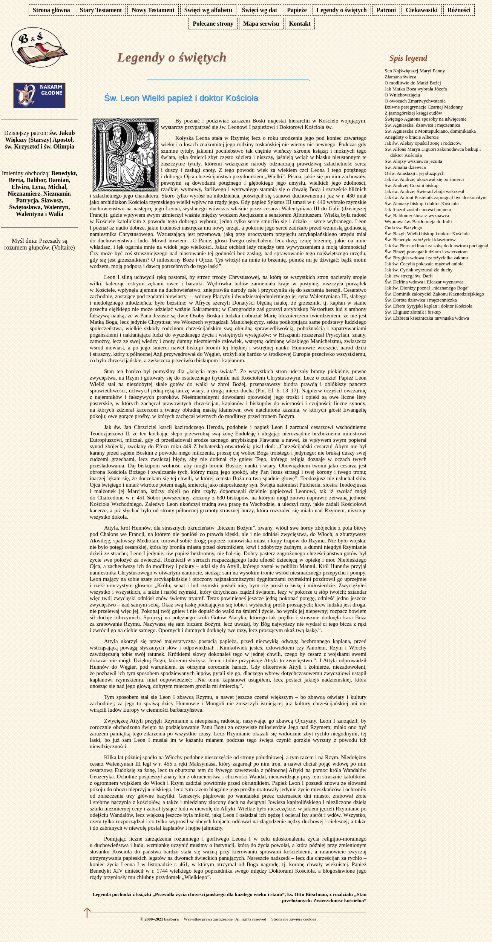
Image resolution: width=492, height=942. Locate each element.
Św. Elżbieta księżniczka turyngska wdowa (427, 318)
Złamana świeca (400, 77)
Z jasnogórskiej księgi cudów (413, 113)
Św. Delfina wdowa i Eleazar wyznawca (424, 282)
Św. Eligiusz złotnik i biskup (413, 312)
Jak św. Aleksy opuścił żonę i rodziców (423, 143)
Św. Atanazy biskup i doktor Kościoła (421, 203)
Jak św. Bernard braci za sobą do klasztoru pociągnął (436, 245)
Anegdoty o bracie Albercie (411, 137)
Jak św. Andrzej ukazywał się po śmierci (424, 179)
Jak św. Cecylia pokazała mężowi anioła (424, 264)
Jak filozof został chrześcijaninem (418, 209)
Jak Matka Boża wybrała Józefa (416, 89)
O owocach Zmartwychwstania (415, 101)
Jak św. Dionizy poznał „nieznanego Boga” (427, 288)
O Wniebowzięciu (402, 95)
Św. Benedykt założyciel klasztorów (420, 239)
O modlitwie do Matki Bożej (413, 83)
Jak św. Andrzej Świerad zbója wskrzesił (424, 191)
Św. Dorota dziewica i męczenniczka (421, 300)
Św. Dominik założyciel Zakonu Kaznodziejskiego (434, 294)
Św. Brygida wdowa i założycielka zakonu (426, 257)
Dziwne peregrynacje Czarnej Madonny (424, 107)
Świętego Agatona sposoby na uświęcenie (425, 119)
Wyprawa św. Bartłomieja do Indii (418, 221)
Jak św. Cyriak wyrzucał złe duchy (418, 270)
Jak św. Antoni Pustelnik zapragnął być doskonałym (435, 197)
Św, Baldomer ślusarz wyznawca (417, 215)
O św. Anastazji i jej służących (414, 173)
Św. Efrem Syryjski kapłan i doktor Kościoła (428, 306)
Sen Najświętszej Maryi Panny (415, 71)
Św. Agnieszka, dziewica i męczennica (422, 125)
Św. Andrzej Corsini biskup (411, 185)
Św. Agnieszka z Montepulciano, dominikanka (430, 131)
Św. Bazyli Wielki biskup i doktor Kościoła (427, 233)
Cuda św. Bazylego (403, 227)
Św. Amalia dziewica (405, 167)
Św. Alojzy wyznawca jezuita (413, 161)
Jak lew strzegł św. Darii (408, 276)
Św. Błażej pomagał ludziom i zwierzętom (426, 251)
